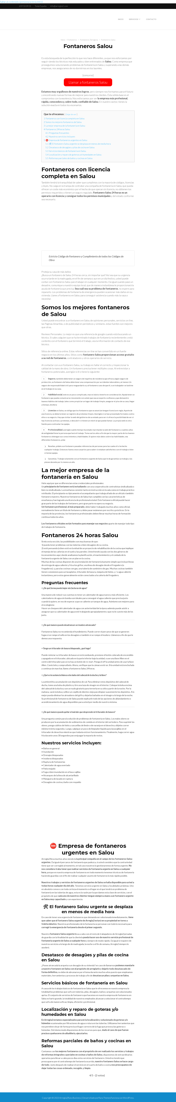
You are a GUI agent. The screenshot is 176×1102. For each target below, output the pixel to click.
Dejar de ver (71, 113)
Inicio (120, 19)
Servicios (133, 19)
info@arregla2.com (59, 6)
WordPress (128, 1096)
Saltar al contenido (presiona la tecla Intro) (21, 1)
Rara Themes (105, 1096)
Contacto (151, 19)
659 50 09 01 (25, 6)
